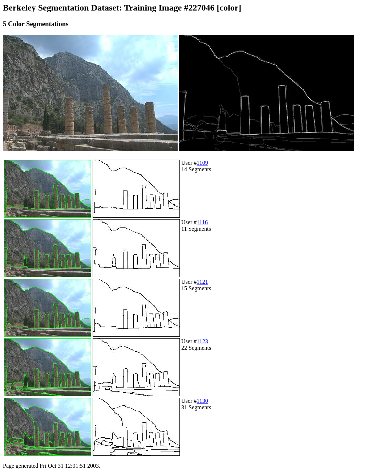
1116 (202, 222)
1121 (202, 282)
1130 (202, 401)
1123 (202, 341)
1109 (202, 163)
